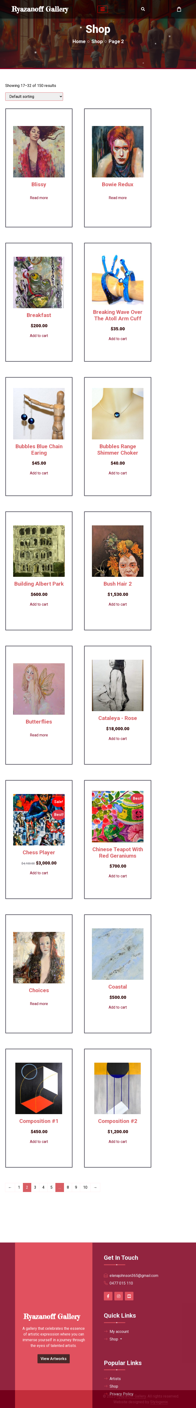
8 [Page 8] (68, 1187)
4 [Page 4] (43, 1187)
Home (79, 41)
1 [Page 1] (19, 1187)
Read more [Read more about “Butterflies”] (39, 735)
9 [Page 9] (76, 1187)
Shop (97, 41)
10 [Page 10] (85, 1187)
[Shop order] (34, 96)
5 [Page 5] (51, 1187)
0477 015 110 (121, 1399)
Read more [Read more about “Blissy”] (39, 198)
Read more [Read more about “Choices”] (39, 1003)
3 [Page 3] (35, 1187)
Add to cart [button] (39, 335)
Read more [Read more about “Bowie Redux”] (118, 198)
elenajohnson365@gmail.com (134, 1391)
